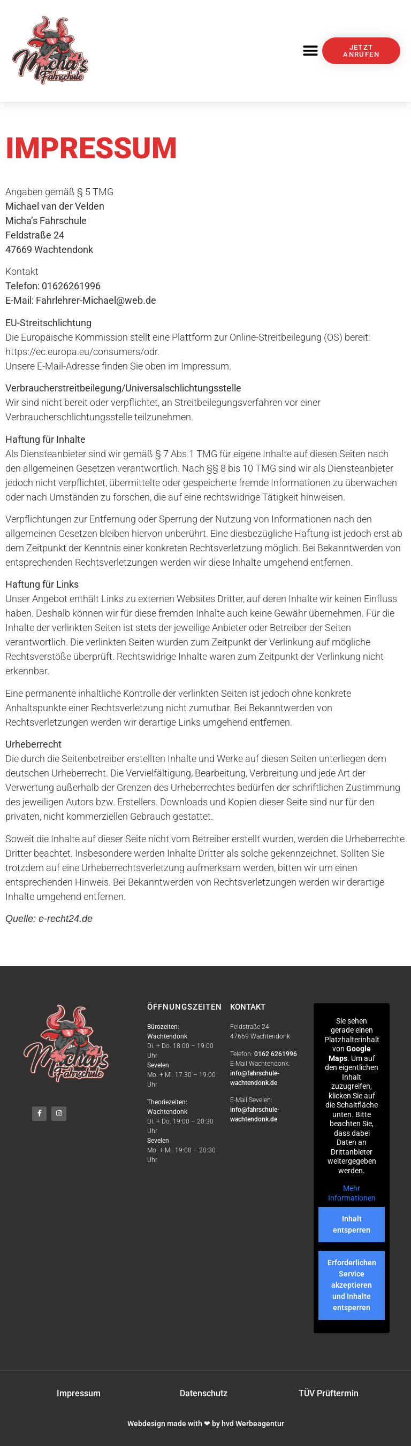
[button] (310, 51)
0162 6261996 (275, 1054)
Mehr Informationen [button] (351, 1193)
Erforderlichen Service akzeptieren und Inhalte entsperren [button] (351, 1285)
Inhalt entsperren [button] (351, 1224)
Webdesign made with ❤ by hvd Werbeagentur (205, 1423)
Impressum (79, 1393)
